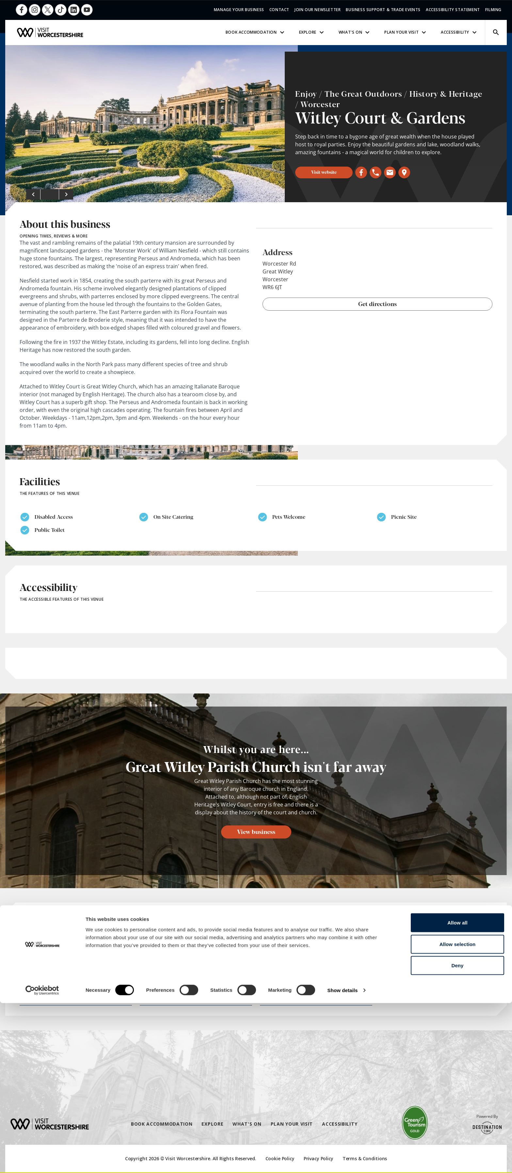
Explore (312, 32)
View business (256, 831)
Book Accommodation (256, 32)
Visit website (324, 172)
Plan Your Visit (406, 32)
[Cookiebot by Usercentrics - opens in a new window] (42, 1160)
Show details (343, 1160)
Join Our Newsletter (318, 9)
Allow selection (458, 1114)
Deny (457, 1135)
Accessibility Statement (453, 9)
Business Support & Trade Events (383, 9)
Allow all (457, 1092)
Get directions (377, 303)
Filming (493, 9)
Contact (279, 9)
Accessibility (459, 32)
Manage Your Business (239, 9)
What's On (355, 32)
